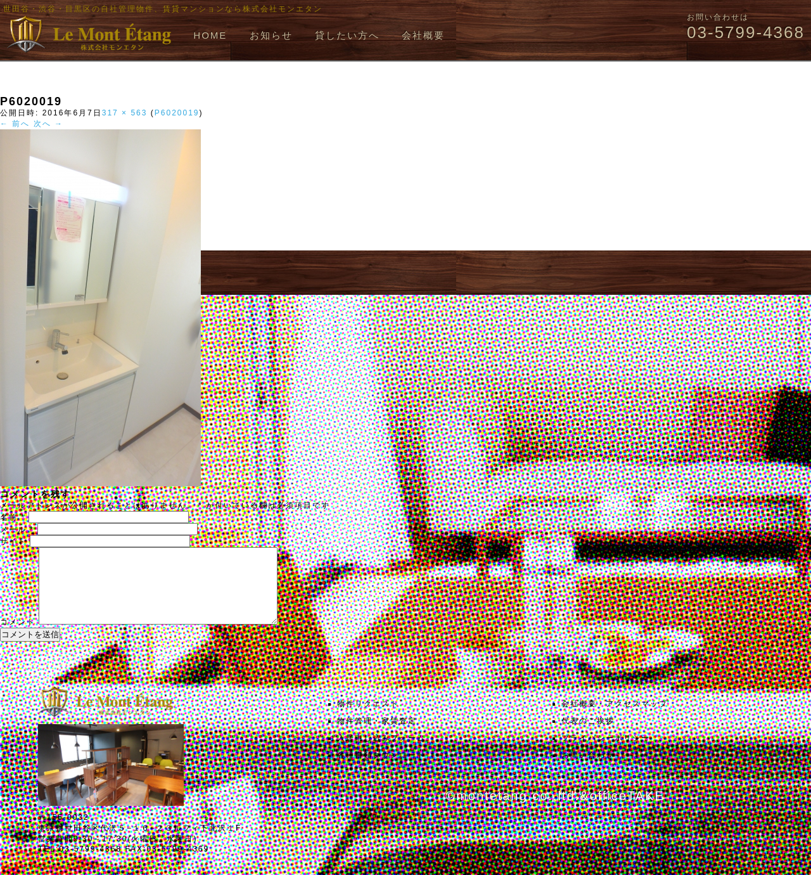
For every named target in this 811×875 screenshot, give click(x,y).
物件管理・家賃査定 (377, 736)
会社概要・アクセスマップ (614, 719)
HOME (210, 35)
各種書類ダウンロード (381, 770)
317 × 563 (125, 112)
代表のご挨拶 (588, 736)
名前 (12, 517)
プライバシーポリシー (605, 753)
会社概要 (423, 35)
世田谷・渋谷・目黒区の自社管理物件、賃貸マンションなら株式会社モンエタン (162, 8)
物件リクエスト (368, 719)
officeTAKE (626, 811)
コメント (17, 637)
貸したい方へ (347, 35)
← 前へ (15, 123)
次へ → (48, 123)
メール (17, 529)
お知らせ (271, 35)
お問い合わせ (588, 770)
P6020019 (177, 112)
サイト (13, 541)
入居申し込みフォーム (381, 753)
